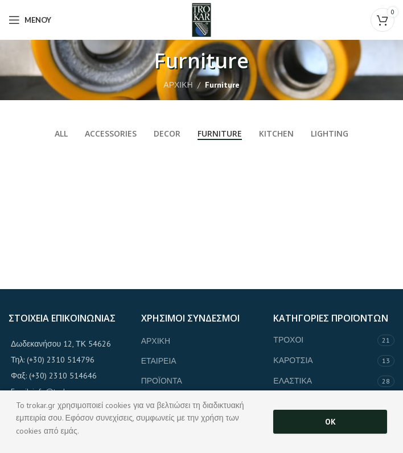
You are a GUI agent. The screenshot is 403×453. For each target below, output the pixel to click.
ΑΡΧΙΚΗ (177, 85)
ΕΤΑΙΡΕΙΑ (158, 361)
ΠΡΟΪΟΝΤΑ (161, 381)
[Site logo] (201, 19)
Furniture (222, 85)
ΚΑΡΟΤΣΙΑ (292, 360)
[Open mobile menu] (30, 20)
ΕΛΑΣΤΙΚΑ (292, 381)
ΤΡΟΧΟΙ (288, 340)
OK (330, 422)
